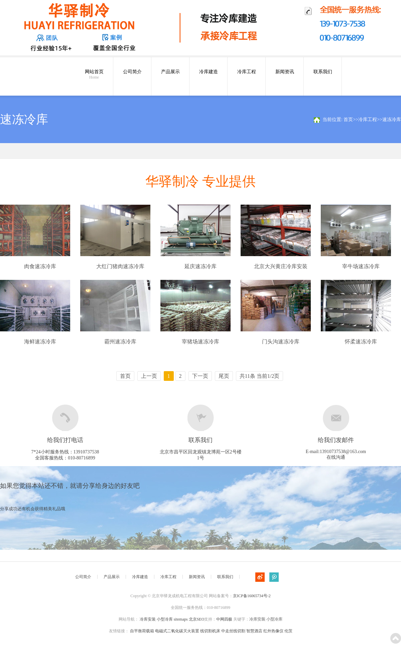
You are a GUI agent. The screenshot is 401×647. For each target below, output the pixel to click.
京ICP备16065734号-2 (252, 596)
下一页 (200, 376)
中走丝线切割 (233, 631)
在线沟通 (335, 457)
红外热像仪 (273, 631)
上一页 (149, 376)
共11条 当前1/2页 (260, 376)
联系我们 (322, 71)
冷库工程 (246, 71)
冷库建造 (208, 71)
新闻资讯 (284, 71)
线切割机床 (210, 631)
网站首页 (94, 74)
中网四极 (224, 619)
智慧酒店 (254, 631)
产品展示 (170, 71)
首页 (348, 119)
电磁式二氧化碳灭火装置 (177, 631)
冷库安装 (148, 619)
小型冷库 (165, 619)
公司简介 (132, 71)
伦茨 (288, 631)
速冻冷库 (391, 119)
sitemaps (181, 619)
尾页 (224, 376)
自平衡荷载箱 (142, 631)
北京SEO (197, 619)
